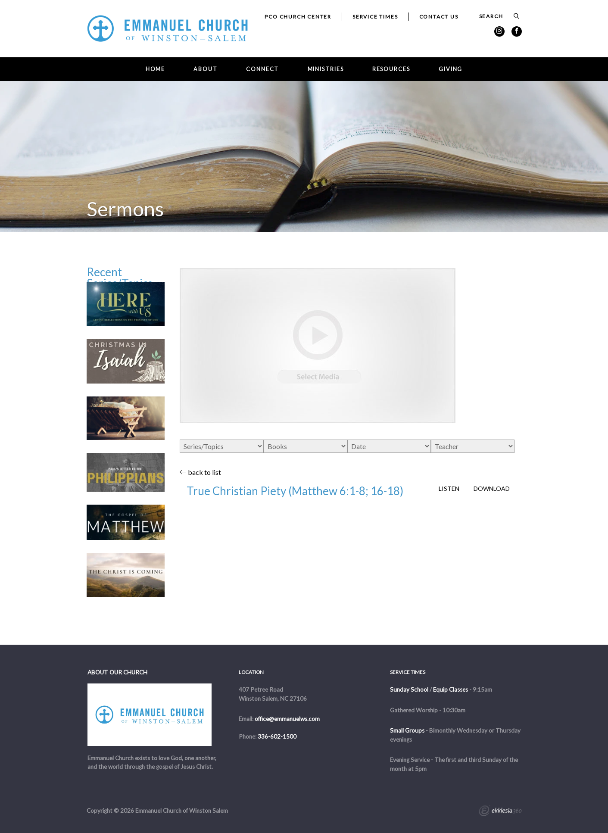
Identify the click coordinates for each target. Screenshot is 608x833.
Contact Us (438, 16)
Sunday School (409, 689)
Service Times (375, 16)
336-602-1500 (277, 736)
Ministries (326, 69)
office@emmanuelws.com (287, 718)
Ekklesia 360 (500, 811)
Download (492, 488)
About (205, 69)
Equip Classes (450, 689)
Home (155, 69)
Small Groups (407, 730)
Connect (262, 69)
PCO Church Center (298, 16)
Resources (391, 69)
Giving (450, 69)
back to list (200, 472)
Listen (449, 488)
